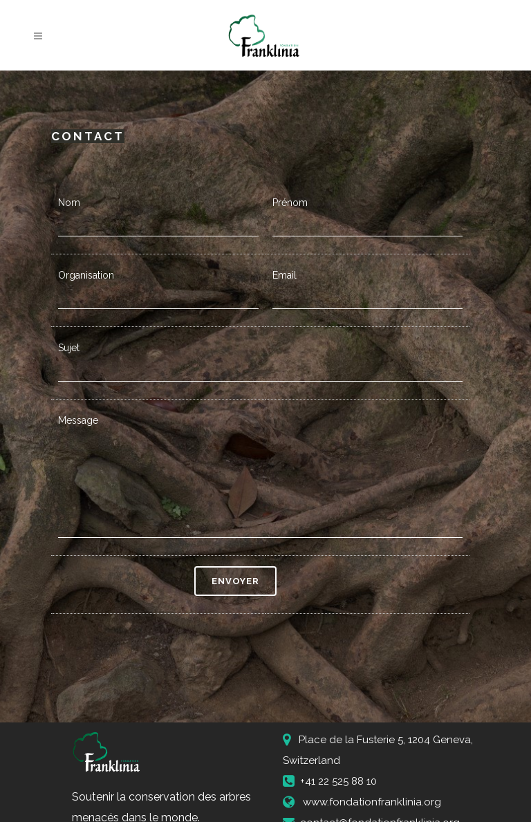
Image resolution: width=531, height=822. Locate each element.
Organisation (86, 275)
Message (78, 420)
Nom (69, 202)
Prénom (290, 202)
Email (284, 275)
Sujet (69, 347)
